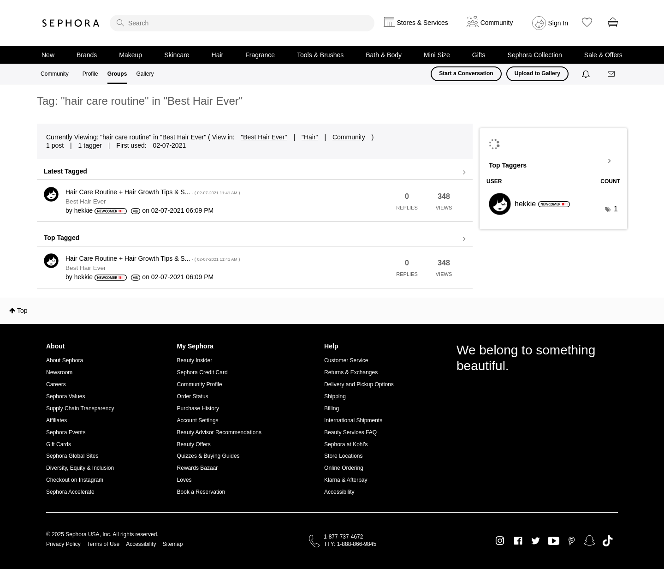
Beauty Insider (195, 360)
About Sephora (64, 360)
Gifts (479, 55)
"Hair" (310, 137)
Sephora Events (65, 432)
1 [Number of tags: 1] (616, 209)
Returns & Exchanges (351, 372)
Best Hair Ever (85, 201)
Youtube (553, 541)
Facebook (518, 541)
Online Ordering (343, 468)
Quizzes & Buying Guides (208, 456)
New (48, 55)
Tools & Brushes (320, 55)
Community (55, 74)
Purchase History (198, 408)
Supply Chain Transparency (80, 408)
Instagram (500, 541)
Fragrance (260, 55)
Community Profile (199, 384)
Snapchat (589, 541)
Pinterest (571, 541)
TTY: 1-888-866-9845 (350, 544)
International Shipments (353, 420)
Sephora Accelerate (70, 492)
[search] (242, 23)
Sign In (558, 23)
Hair (218, 55)
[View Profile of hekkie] (83, 210)
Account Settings (198, 420)
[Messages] (612, 74)
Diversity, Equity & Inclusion (80, 468)
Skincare (176, 55)
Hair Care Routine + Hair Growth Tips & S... (152, 192)
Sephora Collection (535, 55)
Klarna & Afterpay (345, 480)
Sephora (71, 23)
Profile (90, 74)
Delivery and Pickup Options (359, 384)
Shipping (335, 396)
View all (255, 172)
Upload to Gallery (537, 73)
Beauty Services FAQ (350, 432)
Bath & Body (384, 55)
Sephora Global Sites (72, 456)
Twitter (535, 541)
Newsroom (59, 372)
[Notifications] (586, 74)
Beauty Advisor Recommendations (219, 432)
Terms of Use (103, 544)
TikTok (607, 541)
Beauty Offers (194, 444)
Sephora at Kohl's (346, 444)
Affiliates (56, 420)
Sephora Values (65, 396)
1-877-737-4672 (343, 536)
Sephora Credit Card (202, 372)
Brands (87, 55)
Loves (184, 480)
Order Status (192, 396)
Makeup (130, 55)
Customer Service (346, 360)
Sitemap (172, 544)
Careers (56, 384)
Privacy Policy (63, 544)
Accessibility (339, 492)
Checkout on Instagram (74, 480)
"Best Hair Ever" (264, 137)
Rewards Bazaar (197, 468)
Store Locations (343, 456)
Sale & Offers (603, 55)
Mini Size (437, 55)
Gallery (145, 74)
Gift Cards (58, 444)
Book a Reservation (201, 492)
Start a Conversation (466, 73)
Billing (331, 408)
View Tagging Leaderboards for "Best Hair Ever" (553, 161)
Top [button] (22, 310)
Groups (117, 74)
